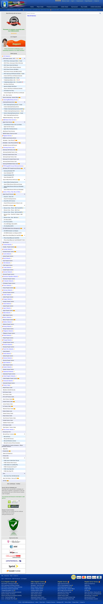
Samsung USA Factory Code (9, 149)
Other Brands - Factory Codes (9, 427)
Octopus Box (5, 455)
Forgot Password (88, 1)
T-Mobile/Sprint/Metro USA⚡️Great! (11, 77)
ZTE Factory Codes (6, 425)
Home (32, 7)
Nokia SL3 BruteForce (7, 453)
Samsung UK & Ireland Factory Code (10, 159)
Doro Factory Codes (7, 394)
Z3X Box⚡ (87, 590)
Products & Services (52, 7)
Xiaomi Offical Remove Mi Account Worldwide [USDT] (13, 187)
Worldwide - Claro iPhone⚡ (37, 585)
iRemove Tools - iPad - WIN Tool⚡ (11, 217)
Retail (11, 575)
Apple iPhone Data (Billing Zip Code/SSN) (12, 235)
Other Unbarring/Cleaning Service (11, 115)
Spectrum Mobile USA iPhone (10, 86)
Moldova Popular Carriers (8, 324)
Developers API (60, 602)
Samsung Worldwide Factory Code (11, 163)
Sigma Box (5, 448)
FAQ (2, 575)
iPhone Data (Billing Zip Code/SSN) (11, 237)
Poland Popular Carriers (7, 337)
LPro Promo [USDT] (8, 221)
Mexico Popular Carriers (8, 319)
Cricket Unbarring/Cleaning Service (11, 106)
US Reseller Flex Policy (9, 90)
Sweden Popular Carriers (8, 369)
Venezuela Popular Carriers (8, 383)
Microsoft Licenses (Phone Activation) (12, 442)
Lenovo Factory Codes (7, 404)
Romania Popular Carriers (8, 346)
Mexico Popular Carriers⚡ (37, 587)
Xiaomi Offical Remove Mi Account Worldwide (13, 189)
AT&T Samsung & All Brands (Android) (10, 585)
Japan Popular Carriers (8, 310)
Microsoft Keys (7, 436)
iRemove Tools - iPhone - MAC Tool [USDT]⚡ (14, 207)
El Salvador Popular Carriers (8, 283)
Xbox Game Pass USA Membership (11, 475)
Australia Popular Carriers (9, 251)
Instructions (6, 575)
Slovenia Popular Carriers (8, 360)
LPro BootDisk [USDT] (8, 226)
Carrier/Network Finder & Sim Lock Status (13, 124)
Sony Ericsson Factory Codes (9, 418)
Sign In (72, 1)
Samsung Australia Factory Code (9, 152)
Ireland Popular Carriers (7, 306)
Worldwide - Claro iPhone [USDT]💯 (11, 142)
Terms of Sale (68, 602)
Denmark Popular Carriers (8, 274)
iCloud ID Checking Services (10, 198)
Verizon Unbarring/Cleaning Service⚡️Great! (13, 113)
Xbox (3, 473)
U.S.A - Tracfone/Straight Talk (8, 597)
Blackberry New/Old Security (8, 389)
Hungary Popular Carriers (8, 301)
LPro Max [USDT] (7, 219)
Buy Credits (84, 7)
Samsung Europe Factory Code (9, 156)
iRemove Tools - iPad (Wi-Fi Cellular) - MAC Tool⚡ (13, 215)
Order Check (64, 7)
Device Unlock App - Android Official (11, 97)
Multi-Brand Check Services (8, 131)
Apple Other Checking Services (10, 128)
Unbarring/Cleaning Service (9, 102)
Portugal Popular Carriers (8, 342)
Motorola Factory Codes (8, 408)
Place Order (40, 7)
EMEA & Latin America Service (9, 138)
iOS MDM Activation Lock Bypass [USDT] (13, 232)
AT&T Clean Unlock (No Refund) (11, 65)
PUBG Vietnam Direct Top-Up (10, 462)
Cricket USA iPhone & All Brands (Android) (13, 75)
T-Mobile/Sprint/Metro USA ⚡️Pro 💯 (12, 80)
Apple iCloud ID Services (9, 194)
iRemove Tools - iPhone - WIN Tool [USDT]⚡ (13, 212)
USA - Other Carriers (7, 95)
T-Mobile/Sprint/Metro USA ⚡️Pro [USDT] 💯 (13, 82)
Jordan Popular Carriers (7, 296)
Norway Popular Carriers (8, 328)
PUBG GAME (5, 458)
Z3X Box (5, 480)
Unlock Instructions (96, 7)
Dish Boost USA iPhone (9, 84)
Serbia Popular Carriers (7, 355)
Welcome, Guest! (65, 1)
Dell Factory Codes (6, 392)
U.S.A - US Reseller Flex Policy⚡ (9, 598)
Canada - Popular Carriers (9, 246)
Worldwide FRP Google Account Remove (12, 168)
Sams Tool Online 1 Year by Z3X (10, 478)
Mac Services (5, 242)
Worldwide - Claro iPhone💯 (9, 140)
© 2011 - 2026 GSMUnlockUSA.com (26, 602)
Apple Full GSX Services (9, 126)
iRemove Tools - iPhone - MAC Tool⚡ (12, 210)
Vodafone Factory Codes (8, 422)
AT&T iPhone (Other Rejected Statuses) (12, 67)
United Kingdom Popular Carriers (10, 378)
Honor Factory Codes (8, 399)
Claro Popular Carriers (7, 260)
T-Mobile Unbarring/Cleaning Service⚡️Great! (14, 111)
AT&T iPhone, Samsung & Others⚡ (9, 583)
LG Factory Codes (7, 406)
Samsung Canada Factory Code (9, 154)
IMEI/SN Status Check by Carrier (9, 133)
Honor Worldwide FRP (8, 173)
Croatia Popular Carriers (7, 269)
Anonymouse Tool (6, 431)
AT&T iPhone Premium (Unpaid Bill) (9, 588)
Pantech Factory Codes (7, 413)
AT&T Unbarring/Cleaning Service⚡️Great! (13, 104)
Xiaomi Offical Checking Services (11, 182)
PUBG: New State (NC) (9, 469)
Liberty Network (6, 351)
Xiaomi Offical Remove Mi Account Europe (13, 184)
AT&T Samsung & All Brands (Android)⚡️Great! (14, 73)
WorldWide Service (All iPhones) (9, 145)
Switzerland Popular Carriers (8, 373)
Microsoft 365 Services (9, 438)
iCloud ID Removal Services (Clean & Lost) (13, 203)
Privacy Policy (75, 602)
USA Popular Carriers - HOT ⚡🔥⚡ (11, 58)
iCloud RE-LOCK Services (9, 200)
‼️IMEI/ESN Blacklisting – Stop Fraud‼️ (10, 117)
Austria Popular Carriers (7, 256)
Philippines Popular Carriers (8, 333)
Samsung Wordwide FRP (9, 170)
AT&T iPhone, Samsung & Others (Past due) (13, 63)
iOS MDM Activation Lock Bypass (11, 230)
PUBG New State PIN (8, 471)
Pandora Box (6, 451)
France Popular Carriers (8, 287)
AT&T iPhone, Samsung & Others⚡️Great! (13, 60)
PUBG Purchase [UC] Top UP (10, 466)
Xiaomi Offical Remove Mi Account (11, 179)
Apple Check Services (8, 122)
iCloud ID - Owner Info (8, 196)
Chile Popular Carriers (7, 265)
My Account (74, 7)
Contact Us (96, 1)
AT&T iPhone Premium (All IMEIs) (11, 69)
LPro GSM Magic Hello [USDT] (10, 223)
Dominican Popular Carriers (8, 278)
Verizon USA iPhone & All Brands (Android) (13, 88)
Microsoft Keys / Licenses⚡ (91, 595)
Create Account (79, 1)
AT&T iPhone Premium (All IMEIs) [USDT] (13, 71)
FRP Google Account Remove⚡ (65, 590)
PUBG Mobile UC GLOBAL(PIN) (11, 464)
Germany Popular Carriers (8, 292)
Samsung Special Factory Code (9, 161)
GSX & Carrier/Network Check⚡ (65, 585)
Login (2, 578)
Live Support (23, 578)
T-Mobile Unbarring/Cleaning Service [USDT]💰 (14, 108)
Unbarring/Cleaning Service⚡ (65, 587)
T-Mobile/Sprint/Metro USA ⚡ (8, 590)
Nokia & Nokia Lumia (7, 411)
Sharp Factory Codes (7, 415)
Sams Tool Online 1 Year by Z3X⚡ (93, 592)
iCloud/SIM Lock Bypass (8, 205)
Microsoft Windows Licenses (10, 440)
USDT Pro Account (16, 578)
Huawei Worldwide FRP (9, 175)
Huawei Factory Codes (8, 401)
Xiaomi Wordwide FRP (8, 177)
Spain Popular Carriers (7, 364)
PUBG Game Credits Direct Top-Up (11, 460)
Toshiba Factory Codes (7, 420)
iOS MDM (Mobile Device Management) (12, 228)
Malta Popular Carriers (7, 315)
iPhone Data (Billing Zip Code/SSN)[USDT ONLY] (14, 240)
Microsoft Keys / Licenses (9, 434)
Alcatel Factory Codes (7, 387)
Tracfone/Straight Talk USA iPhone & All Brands (14, 92)
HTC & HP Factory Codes (8, 396)
